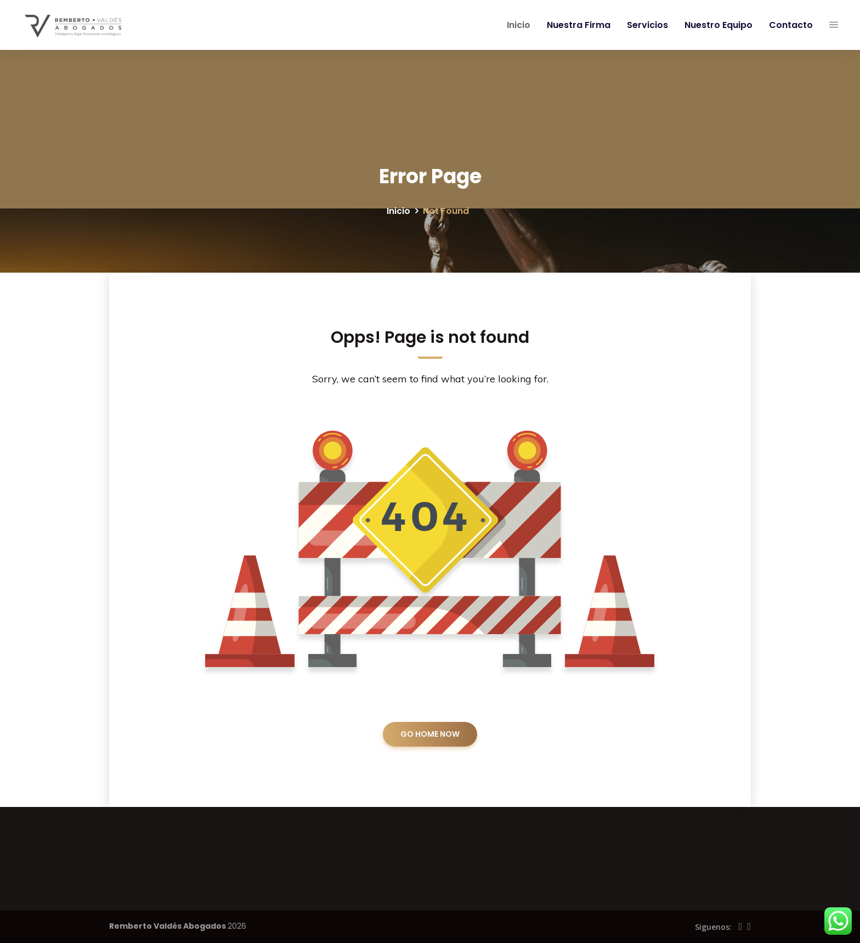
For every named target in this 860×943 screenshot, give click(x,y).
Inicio (516, 25)
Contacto (789, 25)
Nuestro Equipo (716, 25)
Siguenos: (713, 927)
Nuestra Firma (576, 25)
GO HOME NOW (430, 734)
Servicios (645, 25)
